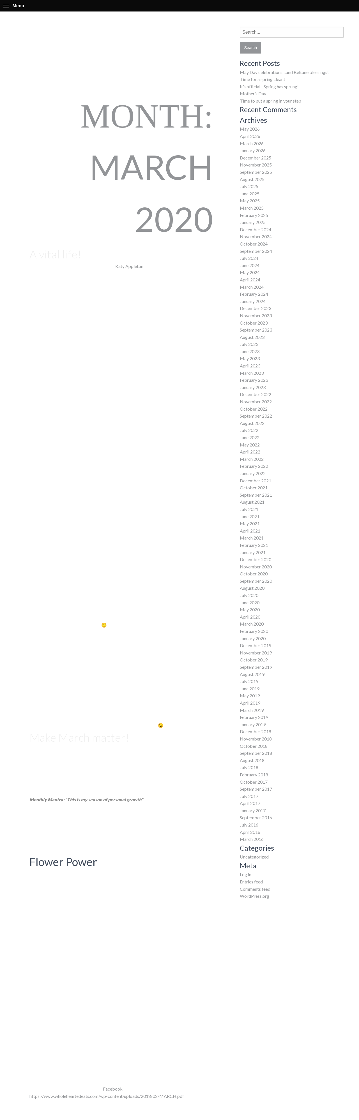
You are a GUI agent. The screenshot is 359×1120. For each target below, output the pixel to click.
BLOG (288, 19)
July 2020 (249, 595)
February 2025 (254, 215)
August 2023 (252, 337)
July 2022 (249, 430)
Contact (308, 19)
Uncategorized (254, 856)
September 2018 (256, 753)
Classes (248, 19)
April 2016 (250, 832)
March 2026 (252, 143)
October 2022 (254, 408)
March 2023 (252, 373)
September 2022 (256, 415)
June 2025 (249, 193)
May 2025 (250, 200)
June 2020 (249, 602)
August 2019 (252, 674)
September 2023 (256, 329)
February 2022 (254, 466)
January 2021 (253, 552)
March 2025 (252, 207)
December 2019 (255, 645)
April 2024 (250, 279)
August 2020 (252, 588)
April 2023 (250, 365)
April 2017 (250, 803)
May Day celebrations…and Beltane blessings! (284, 72)
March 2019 (252, 710)
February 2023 (254, 380)
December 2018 (255, 731)
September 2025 (256, 172)
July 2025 (249, 186)
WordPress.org (254, 896)
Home (193, 19)
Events (269, 19)
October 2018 (254, 746)
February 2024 (254, 294)
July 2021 (249, 509)
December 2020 (255, 559)
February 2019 (254, 717)
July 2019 (249, 681)
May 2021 (250, 523)
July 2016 (249, 824)
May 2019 (250, 695)
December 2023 (255, 308)
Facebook (352, 19)
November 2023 (256, 315)
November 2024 (256, 236)
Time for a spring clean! (262, 79)
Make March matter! (79, 737)
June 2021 (249, 516)
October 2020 (254, 573)
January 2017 (253, 810)
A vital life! (55, 254)
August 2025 (252, 179)
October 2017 (254, 782)
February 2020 (254, 631)
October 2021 (254, 487)
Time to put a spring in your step (270, 100)
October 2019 (254, 659)
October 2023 (254, 322)
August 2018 (252, 760)
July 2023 (249, 344)
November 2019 (256, 652)
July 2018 (249, 767)
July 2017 (249, 796)
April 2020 (250, 616)
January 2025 (253, 222)
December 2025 (255, 157)
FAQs (229, 19)
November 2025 (256, 164)
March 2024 (252, 287)
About (212, 19)
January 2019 (253, 724)
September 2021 (256, 494)
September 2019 (256, 667)
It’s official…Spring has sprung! (269, 86)
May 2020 (250, 609)
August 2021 (252, 502)
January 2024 (253, 301)
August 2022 (252, 423)
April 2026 (250, 136)
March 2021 (252, 537)
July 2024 (249, 258)
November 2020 (256, 566)
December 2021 (255, 480)
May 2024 (250, 272)
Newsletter (333, 19)
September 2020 (256, 581)
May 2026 (250, 128)
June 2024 (249, 265)
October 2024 (254, 243)
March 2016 (252, 839)
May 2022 (250, 444)
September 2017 (256, 789)
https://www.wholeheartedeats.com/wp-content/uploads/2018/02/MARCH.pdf (106, 1096)
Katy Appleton (129, 266)
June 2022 (249, 437)
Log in (245, 874)
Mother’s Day (253, 93)
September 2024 (256, 251)
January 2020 (253, 638)
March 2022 (252, 459)
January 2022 (253, 473)
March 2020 (252, 623)
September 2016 (256, 817)
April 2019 (250, 702)
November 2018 (256, 738)
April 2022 (250, 451)
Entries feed (251, 881)
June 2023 (249, 351)
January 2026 (253, 150)
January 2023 (253, 387)
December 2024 (255, 229)
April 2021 (250, 530)
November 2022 (256, 401)
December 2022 (255, 394)
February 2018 (254, 774)
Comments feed (255, 889)
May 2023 (250, 358)
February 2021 (254, 545)
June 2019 (249, 688)
